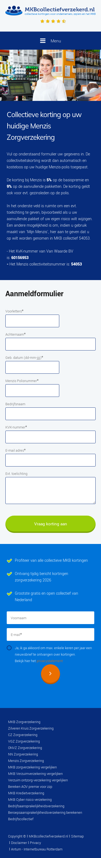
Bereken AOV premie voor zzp (30, 786)
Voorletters (14, 311)
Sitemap (77, 836)
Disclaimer (19, 842)
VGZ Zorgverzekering (24, 741)
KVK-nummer (16, 427)
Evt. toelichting (16, 473)
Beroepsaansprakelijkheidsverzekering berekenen (45, 812)
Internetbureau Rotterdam (42, 849)
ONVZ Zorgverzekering (25, 747)
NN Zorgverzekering (23, 754)
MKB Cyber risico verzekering (30, 799)
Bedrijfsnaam (15, 404)
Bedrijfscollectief (20, 819)
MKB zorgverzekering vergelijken (32, 767)
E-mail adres (15, 450)
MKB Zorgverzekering (24, 722)
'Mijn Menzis (36, 232)
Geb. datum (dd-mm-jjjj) (24, 357)
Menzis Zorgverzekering (26, 760)
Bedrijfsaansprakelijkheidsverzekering (36, 806)
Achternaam (15, 334)
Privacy (35, 842)
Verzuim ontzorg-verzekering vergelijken (38, 780)
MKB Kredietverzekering (26, 793)
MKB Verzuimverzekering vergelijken (35, 773)
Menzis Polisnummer (22, 381)
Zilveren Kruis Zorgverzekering (31, 728)
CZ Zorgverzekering (22, 735)
